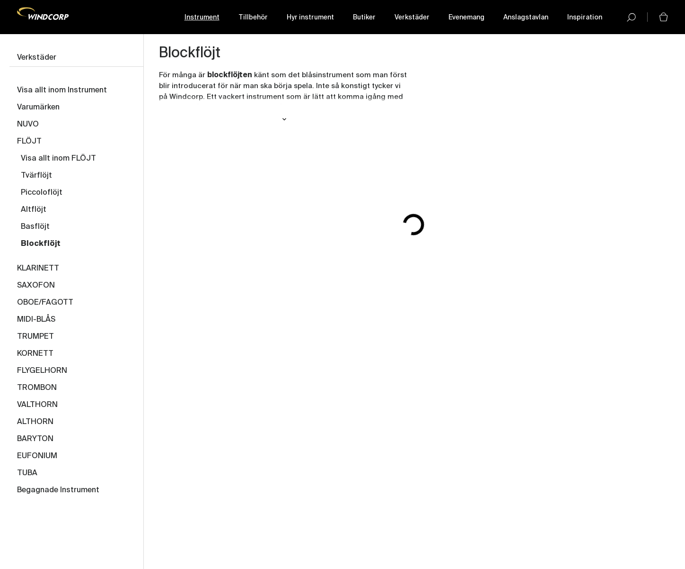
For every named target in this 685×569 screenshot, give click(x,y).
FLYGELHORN (42, 371)
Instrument (202, 17)
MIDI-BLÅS (36, 320)
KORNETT (35, 354)
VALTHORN (37, 405)
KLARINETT (38, 268)
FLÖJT (29, 141)
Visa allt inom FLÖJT (58, 159)
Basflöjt (35, 227)
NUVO (28, 124)
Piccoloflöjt (41, 193)
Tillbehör (253, 17)
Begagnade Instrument (58, 490)
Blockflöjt (41, 244)
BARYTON (35, 439)
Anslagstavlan (525, 17)
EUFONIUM (37, 456)
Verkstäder (412, 17)
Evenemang (466, 17)
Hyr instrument (310, 17)
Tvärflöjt (36, 176)
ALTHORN (35, 422)
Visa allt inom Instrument (62, 90)
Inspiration (584, 17)
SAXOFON (36, 285)
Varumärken (38, 107)
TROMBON (37, 388)
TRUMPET (35, 337)
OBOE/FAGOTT (45, 303)
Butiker (364, 17)
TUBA (27, 473)
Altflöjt (33, 210)
